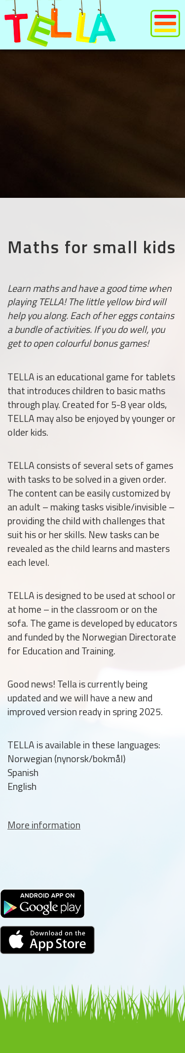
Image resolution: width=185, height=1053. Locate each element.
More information (43, 825)
